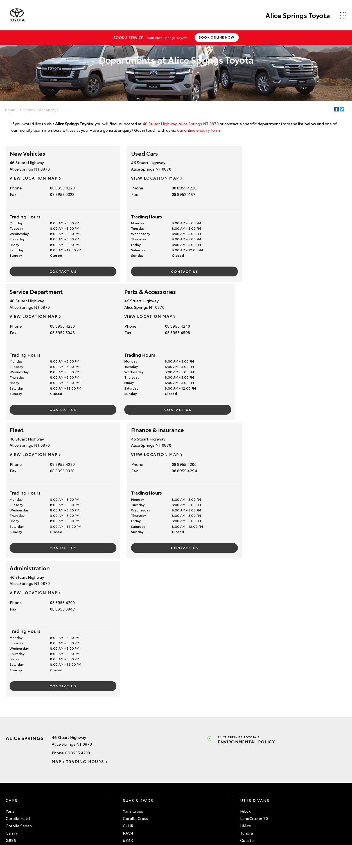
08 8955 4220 (60, 188)
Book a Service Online (142, 760)
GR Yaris (13, 716)
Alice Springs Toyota (297, 15)
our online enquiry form (198, 130)
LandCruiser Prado (140, 723)
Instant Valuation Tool (26, 776)
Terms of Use (252, 776)
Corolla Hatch (18, 680)
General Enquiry (254, 769)
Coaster (247, 702)
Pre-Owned (20, 749)
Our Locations (253, 760)
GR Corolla (16, 709)
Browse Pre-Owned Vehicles (32, 760)
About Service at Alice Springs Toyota (157, 769)
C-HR (128, 687)
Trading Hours (85, 623)
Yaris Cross (133, 673)
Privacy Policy (288, 819)
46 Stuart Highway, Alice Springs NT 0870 (181, 123)
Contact (26, 109)
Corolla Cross (135, 680)
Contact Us (60, 271)
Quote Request (20, 785)
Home (10, 109)
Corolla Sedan (19, 687)
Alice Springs (48, 109)
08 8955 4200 (292, 326)
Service (132, 749)
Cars (12, 662)
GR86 (11, 702)
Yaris (10, 673)
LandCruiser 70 (254, 680)
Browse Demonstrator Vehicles (34, 769)
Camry (12, 694)
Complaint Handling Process (325, 819)
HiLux (245, 673)
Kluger (129, 716)
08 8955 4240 (60, 326)
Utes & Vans (254, 662)
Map (56, 623)
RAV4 (128, 694)
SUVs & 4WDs (138, 662)
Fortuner (131, 709)
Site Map (267, 819)
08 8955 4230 (292, 188)
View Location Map (33, 178)
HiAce (245, 687)
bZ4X (128, 702)
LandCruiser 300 (138, 731)
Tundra (246, 694)
